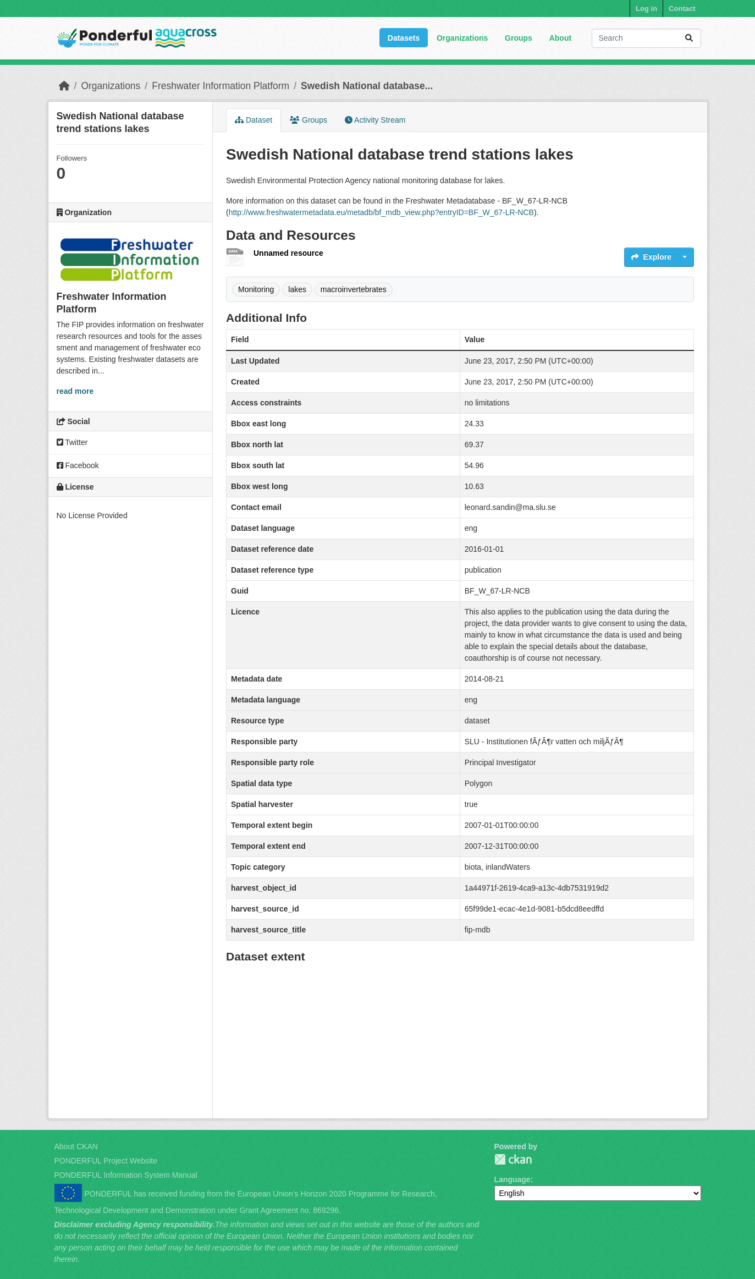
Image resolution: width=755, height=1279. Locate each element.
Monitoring (256, 289)
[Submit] (689, 38)
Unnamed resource (288, 253)
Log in (646, 8)
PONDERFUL (513, 1159)
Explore (651, 256)
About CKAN (76, 1146)
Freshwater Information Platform (220, 85)
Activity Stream (375, 120)
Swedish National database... (367, 85)
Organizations (462, 38)
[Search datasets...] (646, 38)
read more (75, 391)
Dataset (253, 120)
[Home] (64, 85)
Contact (682, 8)
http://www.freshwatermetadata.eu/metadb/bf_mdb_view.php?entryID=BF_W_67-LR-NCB (381, 212)
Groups (518, 38)
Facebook (78, 465)
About (560, 38)
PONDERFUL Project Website (106, 1160)
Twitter (72, 442)
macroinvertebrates (354, 289)
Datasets (404, 38)
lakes (297, 289)
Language (512, 1179)
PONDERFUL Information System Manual (125, 1175)
